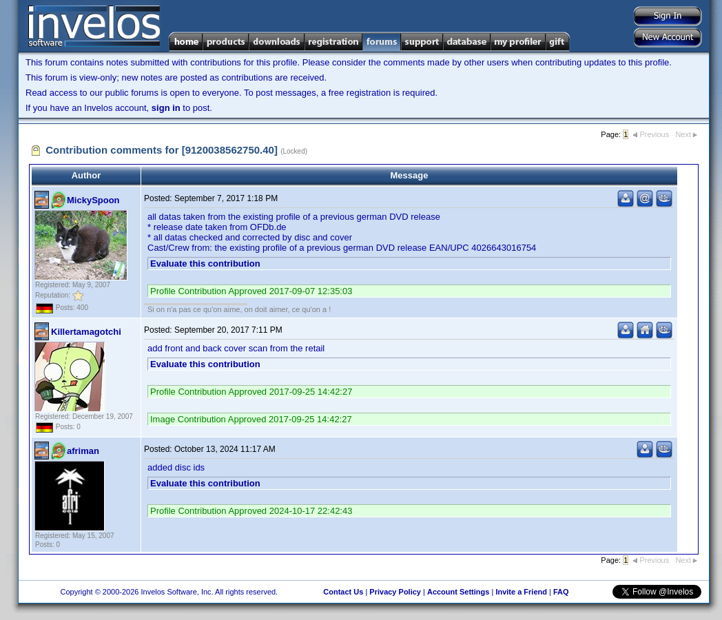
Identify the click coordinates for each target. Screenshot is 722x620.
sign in (166, 108)
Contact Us (343, 592)
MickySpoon (93, 200)
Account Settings (458, 592)
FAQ (561, 592)
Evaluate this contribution (205, 263)
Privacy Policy (395, 592)
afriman (83, 451)
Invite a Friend (521, 592)
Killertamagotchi (86, 332)
